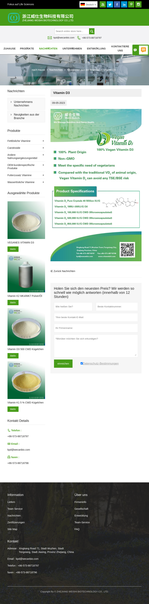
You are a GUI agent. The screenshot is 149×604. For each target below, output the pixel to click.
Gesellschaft (81, 508)
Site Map (12, 529)
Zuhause (10, 48)
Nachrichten (48, 48)
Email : (11, 558)
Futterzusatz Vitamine (19, 175)
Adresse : (12, 548)
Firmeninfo (80, 502)
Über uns (139, 48)
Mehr (13, 249)
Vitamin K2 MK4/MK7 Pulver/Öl (24, 295)
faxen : (11, 572)
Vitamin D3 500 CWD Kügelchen (25, 349)
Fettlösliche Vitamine (18, 140)
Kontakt (12, 541)
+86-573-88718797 (92, 37)
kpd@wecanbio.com (63, 37)
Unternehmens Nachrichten (23, 103)
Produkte (27, 48)
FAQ (76, 529)
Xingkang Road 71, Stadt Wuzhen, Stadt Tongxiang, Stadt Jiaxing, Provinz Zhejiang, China (46, 550)
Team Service (15, 508)
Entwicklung (96, 48)
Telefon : (12, 565)
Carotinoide (13, 147)
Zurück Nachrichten (62, 271)
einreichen (63, 363)
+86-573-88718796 (18, 463)
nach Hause (38, 69)
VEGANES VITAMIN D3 (20, 242)
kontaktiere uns (120, 48)
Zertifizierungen (16, 522)
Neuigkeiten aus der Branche (83, 69)
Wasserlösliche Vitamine (21, 182)
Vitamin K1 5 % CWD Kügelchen (25, 402)
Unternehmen (72, 48)
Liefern (11, 502)
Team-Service (82, 522)
